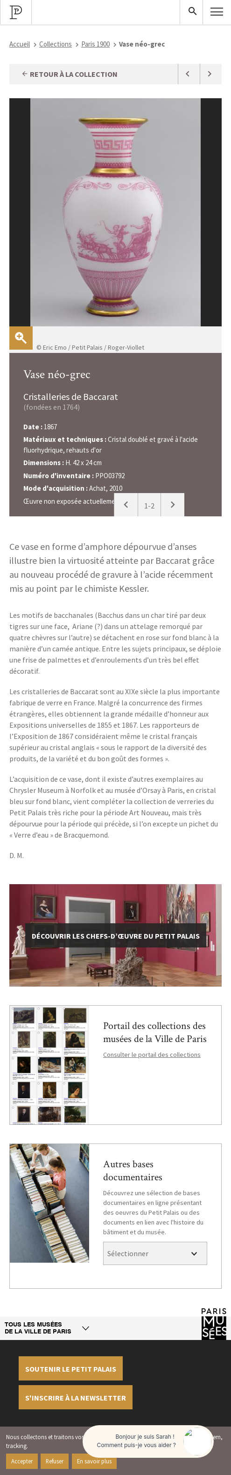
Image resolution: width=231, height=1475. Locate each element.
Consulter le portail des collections (152, 1054)
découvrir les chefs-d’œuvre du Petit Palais (116, 935)
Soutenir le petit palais (70, 1369)
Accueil (19, 44)
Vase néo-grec (56, 374)
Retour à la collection (69, 74)
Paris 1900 (95, 44)
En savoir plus (94, 1461)
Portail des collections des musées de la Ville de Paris (155, 1032)
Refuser (54, 1461)
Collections (55, 44)
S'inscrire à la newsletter (75, 1397)
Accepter (22, 1461)
